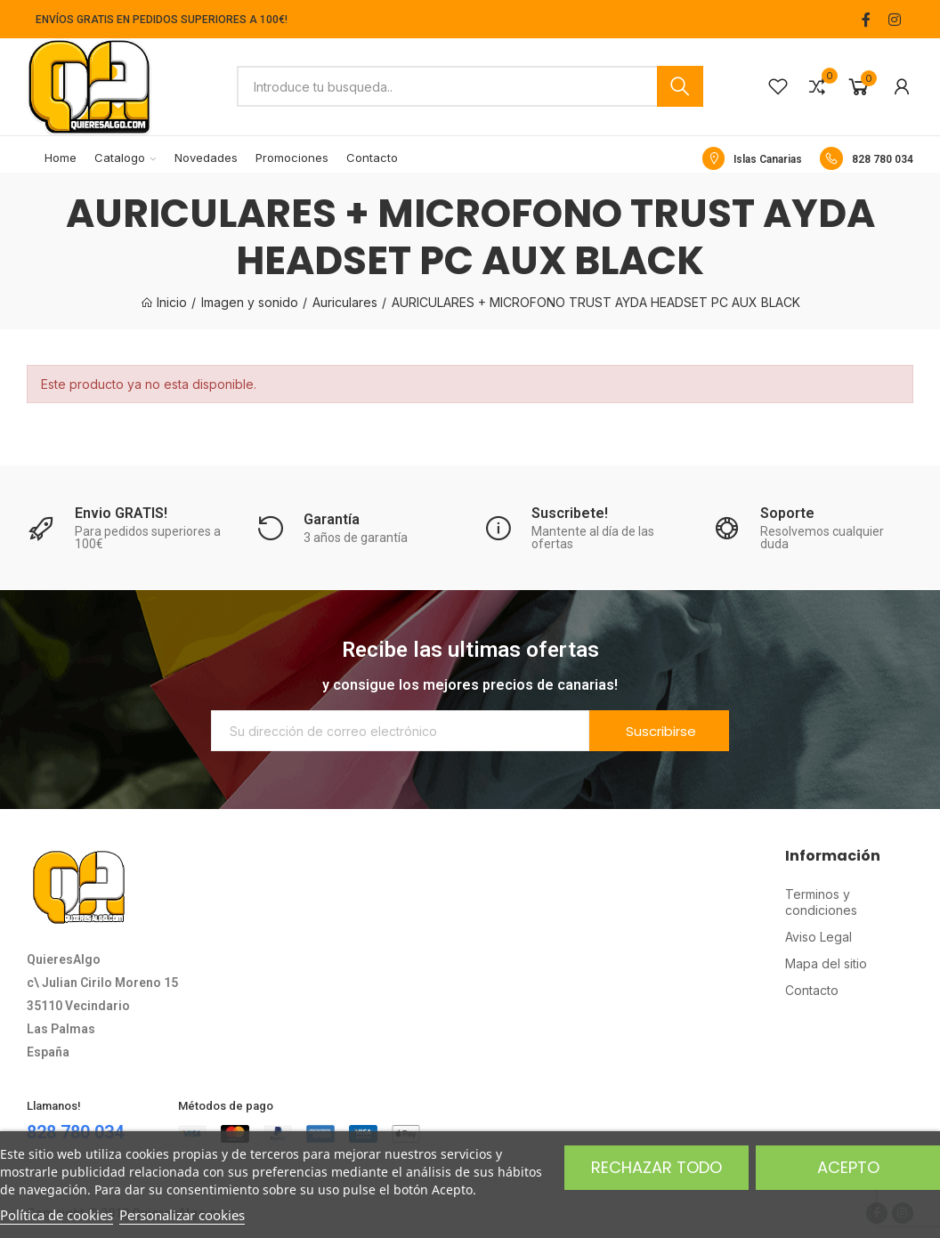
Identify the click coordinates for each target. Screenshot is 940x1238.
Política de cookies (56, 1215)
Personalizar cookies (182, 1215)
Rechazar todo (656, 1167)
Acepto (848, 1167)
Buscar (680, 86)
